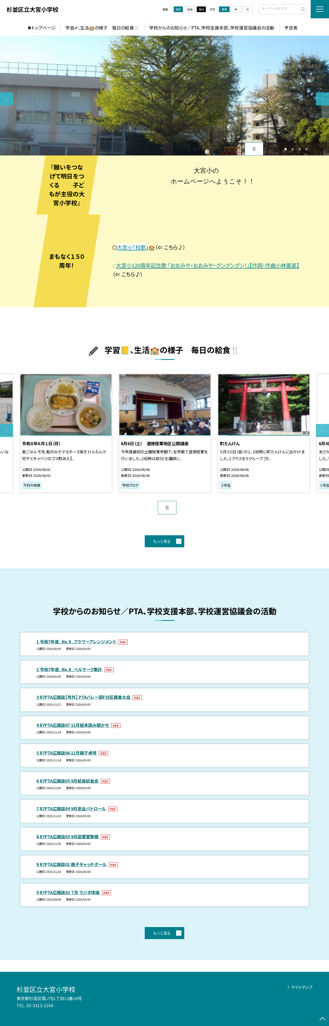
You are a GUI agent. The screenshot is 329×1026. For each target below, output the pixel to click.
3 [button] (299, 149)
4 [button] (306, 149)
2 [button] (292, 149)
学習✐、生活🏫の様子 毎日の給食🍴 (102, 27)
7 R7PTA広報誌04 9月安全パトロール (71, 808)
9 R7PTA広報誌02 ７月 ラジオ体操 (68, 892)
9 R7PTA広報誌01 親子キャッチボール (72, 864)
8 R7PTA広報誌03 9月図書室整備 (67, 836)
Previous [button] (6, 98)
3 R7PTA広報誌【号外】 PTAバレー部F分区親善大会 (83, 697)
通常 (178, 9)
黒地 (201, 9)
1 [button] (286, 149)
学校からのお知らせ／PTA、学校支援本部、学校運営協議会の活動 (211, 27)
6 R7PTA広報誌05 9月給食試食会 (67, 781)
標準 (224, 9)
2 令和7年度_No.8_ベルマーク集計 (69, 669)
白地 (189, 9)
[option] (164, 95)
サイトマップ (302, 987)
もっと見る (162, 541)
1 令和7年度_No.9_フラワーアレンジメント (76, 641)
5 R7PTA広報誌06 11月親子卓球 (67, 753)
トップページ (43, 27)
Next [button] (322, 98)
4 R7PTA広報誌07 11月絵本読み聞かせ (73, 725)
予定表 (291, 27)
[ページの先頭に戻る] (322, 1019)
